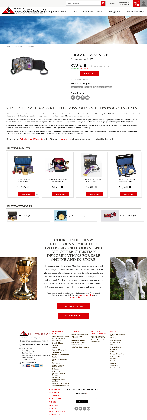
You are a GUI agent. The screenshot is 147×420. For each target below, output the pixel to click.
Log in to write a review (79, 79)
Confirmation (114, 365)
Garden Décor (57, 377)
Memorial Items (115, 347)
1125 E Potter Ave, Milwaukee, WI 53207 (35, 341)
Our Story (54, 389)
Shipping (53, 405)
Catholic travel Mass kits (31, 139)
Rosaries (113, 344)
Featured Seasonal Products (58, 374)
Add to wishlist (100, 66)
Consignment (114, 11)
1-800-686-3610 (125, 2)
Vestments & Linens (92, 11)
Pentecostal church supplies (58, 380)
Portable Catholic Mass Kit (57, 179)
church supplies (86, 295)
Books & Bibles (115, 356)
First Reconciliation (117, 368)
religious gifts (73, 297)
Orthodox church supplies (61, 383)
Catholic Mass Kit (23, 179)
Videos (52, 402)
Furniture (55, 357)
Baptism (113, 363)
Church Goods (57, 340)
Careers (53, 408)
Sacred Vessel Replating (80, 334)
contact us (66, 139)
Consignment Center (79, 342)
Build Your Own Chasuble (80, 347)
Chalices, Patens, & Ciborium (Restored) (98, 336)
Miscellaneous (115, 342)
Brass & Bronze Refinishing (77, 337)
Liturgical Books (57, 343)
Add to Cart (26, 194)
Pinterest (82, 97)
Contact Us (55, 414)
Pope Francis (114, 361)
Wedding (113, 337)
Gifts (74, 11)
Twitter (77, 97)
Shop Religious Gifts (74, 316)
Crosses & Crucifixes (117, 354)
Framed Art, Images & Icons (117, 334)
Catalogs (54, 395)
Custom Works (77, 344)
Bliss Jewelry (56, 371)
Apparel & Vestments (59, 350)
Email (87, 97)
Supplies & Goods (57, 11)
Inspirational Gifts (58, 338)
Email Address (81, 394)
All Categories (19, 46)
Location (112, 3)
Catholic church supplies (103, 87)
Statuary (113, 351)
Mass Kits (88, 87)
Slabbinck (55, 369)
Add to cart (89, 73)
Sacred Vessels (30, 46)
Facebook (73, 97)
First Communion (116, 340)
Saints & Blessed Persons (60, 336)
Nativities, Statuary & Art (59, 359)
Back (8, 46)
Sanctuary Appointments (60, 354)
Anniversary (114, 349)
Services (76, 331)
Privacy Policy (57, 411)
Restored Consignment (98, 332)
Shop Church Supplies (73, 306)
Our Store (54, 392)
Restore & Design (135, 11)
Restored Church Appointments (58, 365)
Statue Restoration (78, 340)
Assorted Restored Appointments (97, 340)
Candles (55, 347)
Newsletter (55, 398)
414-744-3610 (27, 345)
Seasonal (55, 345)
